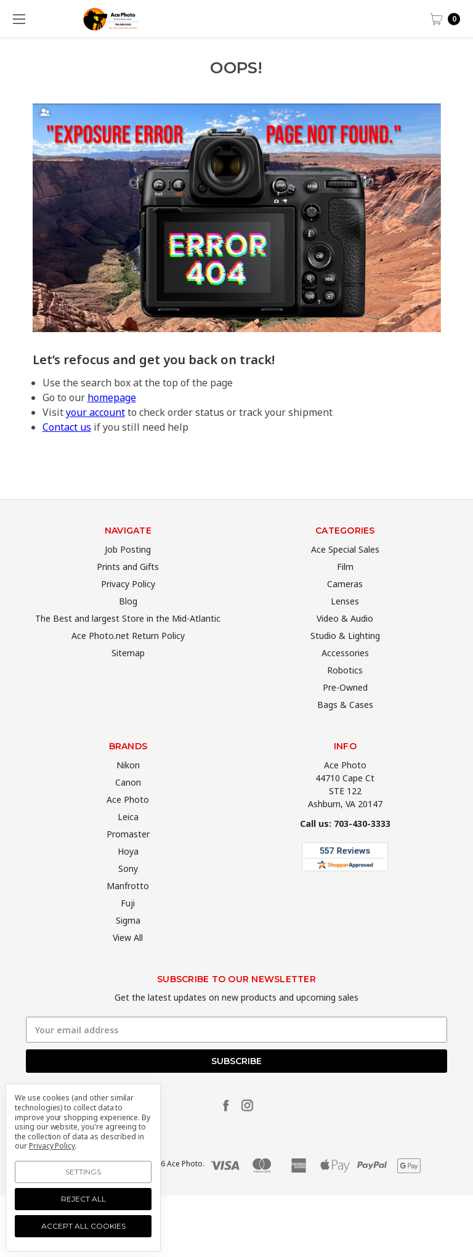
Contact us (66, 427)
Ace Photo (128, 822)
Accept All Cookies (83, 1226)
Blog (128, 624)
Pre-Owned (345, 710)
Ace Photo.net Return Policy (128, 658)
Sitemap (128, 675)
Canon (128, 805)
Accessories (345, 675)
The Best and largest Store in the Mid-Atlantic (127, 641)
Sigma (128, 943)
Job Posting (128, 572)
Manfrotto (128, 908)
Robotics (345, 693)
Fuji (128, 926)
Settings (83, 1171)
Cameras (345, 606)
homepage (111, 397)
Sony (128, 891)
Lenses (345, 624)
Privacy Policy (128, 606)
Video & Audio (345, 641)
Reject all (83, 1198)
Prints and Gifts (128, 589)
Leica (128, 839)
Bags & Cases (345, 727)
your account (95, 412)
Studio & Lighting (345, 658)
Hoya (128, 874)
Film (345, 589)
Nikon (128, 788)
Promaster (128, 857)
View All (128, 960)
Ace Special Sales (345, 572)
